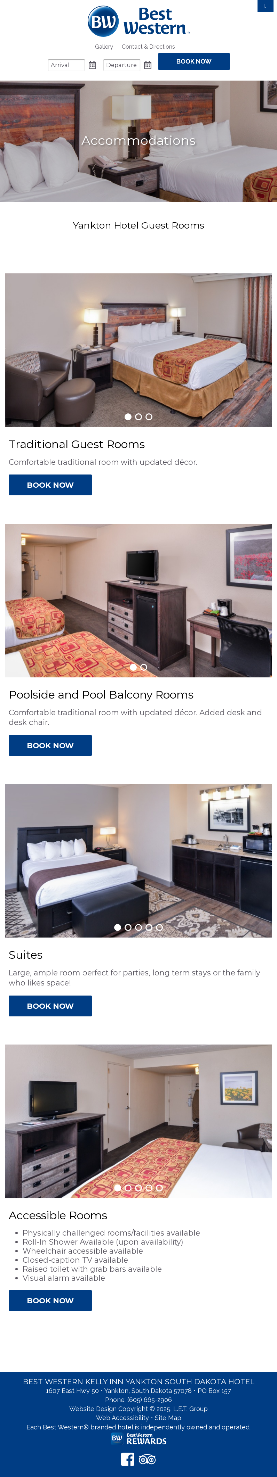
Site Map (168, 1417)
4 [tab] (148, 927)
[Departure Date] (122, 65)
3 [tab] (148, 416)
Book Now (50, 484)
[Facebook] (127, 1459)
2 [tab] (138, 416)
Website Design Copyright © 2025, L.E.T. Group (138, 1408)
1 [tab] (128, 416)
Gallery (104, 46)
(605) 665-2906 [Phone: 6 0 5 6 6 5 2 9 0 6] (149, 1399)
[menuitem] (104, 47)
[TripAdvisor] (147, 1459)
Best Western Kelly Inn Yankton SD (138, 21)
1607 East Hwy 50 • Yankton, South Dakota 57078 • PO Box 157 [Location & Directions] (138, 1390)
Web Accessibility (122, 1417)
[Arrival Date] (66, 65)
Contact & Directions (148, 46)
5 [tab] (159, 927)
